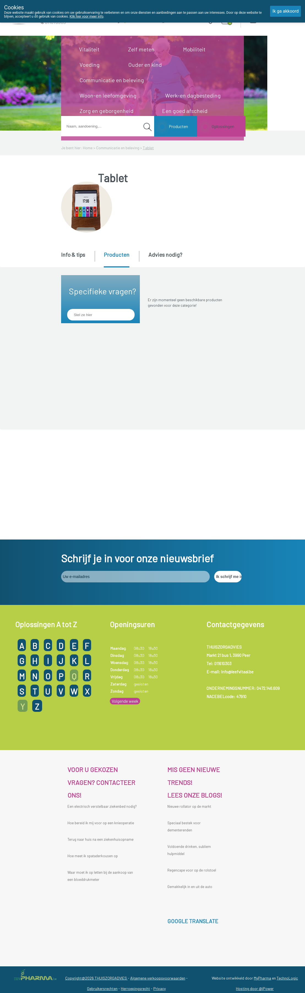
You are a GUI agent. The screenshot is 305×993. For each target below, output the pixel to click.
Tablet (148, 147)
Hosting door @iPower (255, 878)
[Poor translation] (20, 912)
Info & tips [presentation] (73, 254)
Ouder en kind (145, 64)
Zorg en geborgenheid (107, 110)
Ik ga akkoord (285, 11)
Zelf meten (141, 49)
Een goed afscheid (185, 110)
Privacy (159, 878)
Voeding (90, 64)
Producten (178, 126)
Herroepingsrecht (135, 878)
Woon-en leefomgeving (108, 95)
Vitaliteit (89, 49)
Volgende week (125, 591)
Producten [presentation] (116, 254)
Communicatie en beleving (112, 80)
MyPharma (262, 868)
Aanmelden (272, 19)
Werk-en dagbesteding (193, 95)
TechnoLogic (287, 868)
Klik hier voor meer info (87, 16)
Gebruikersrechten (102, 878)
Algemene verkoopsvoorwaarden (157, 868)
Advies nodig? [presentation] (165, 254)
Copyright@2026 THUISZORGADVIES (96, 868)
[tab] (77, 258)
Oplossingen (223, 126)
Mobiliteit (194, 49)
